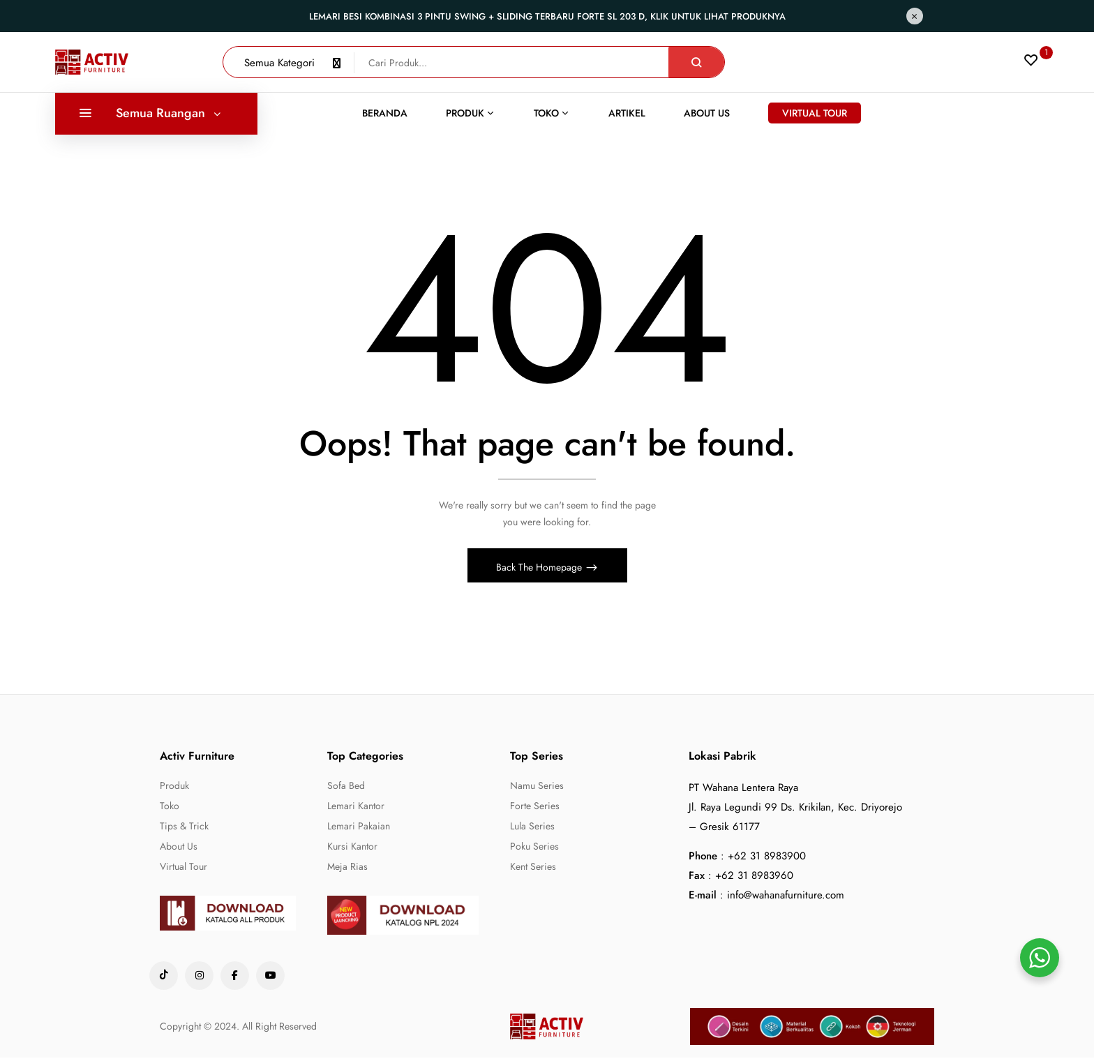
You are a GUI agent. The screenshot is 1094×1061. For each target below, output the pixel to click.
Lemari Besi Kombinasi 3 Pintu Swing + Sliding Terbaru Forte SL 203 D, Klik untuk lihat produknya (547, 16)
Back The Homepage (540, 571)
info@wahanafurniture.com (785, 898)
